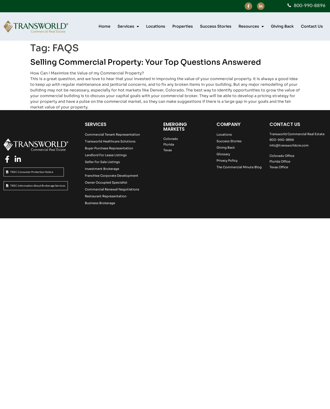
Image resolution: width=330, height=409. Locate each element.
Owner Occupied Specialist (106, 183)
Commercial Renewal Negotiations (112, 189)
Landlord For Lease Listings (106, 155)
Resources (251, 26)
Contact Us (312, 26)
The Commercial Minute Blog (239, 167)
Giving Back (282, 26)
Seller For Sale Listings (102, 162)
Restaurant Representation (105, 196)
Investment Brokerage (102, 169)
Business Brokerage (100, 203)
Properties (182, 26)
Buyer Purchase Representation (109, 148)
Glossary (223, 154)
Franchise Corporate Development (111, 176)
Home (104, 26)
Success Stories (215, 26)
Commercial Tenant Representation (112, 135)
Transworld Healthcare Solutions (110, 141)
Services (128, 26)
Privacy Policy (227, 161)
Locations (155, 26)
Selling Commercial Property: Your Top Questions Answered (145, 62)
